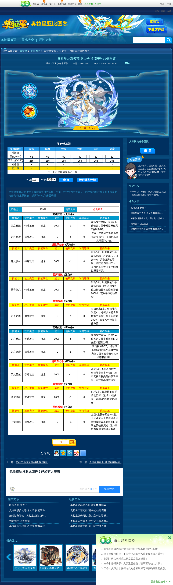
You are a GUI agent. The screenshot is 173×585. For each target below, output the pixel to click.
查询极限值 (87, 180)
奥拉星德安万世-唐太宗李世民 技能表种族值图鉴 (89, 515)
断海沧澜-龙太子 (18, 505)
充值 (157, 11)
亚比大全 (27, 40)
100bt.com (84, 63)
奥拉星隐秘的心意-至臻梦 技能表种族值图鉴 (89, 505)
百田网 (25, 3)
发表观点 (109, 488)
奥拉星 (23, 51)
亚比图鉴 (35, 51)
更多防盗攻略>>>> (161, 581)
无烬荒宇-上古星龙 (19, 520)
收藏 (169, 11)
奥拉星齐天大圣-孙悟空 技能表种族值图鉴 (89, 520)
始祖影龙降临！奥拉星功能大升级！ (28, 515)
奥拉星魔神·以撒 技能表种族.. (105, 462)
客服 (163, 11)
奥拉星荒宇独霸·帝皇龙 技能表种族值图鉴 (28, 526)
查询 (66, 180)
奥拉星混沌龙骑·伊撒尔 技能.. (32, 462)
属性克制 (45, 40)
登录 (162, 4)
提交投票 (148, 151)
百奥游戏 (9, 1)
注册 (169, 4)
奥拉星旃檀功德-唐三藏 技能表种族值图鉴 (89, 526)
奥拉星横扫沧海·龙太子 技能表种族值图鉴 (28, 510)
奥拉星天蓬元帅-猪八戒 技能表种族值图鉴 (89, 510)
